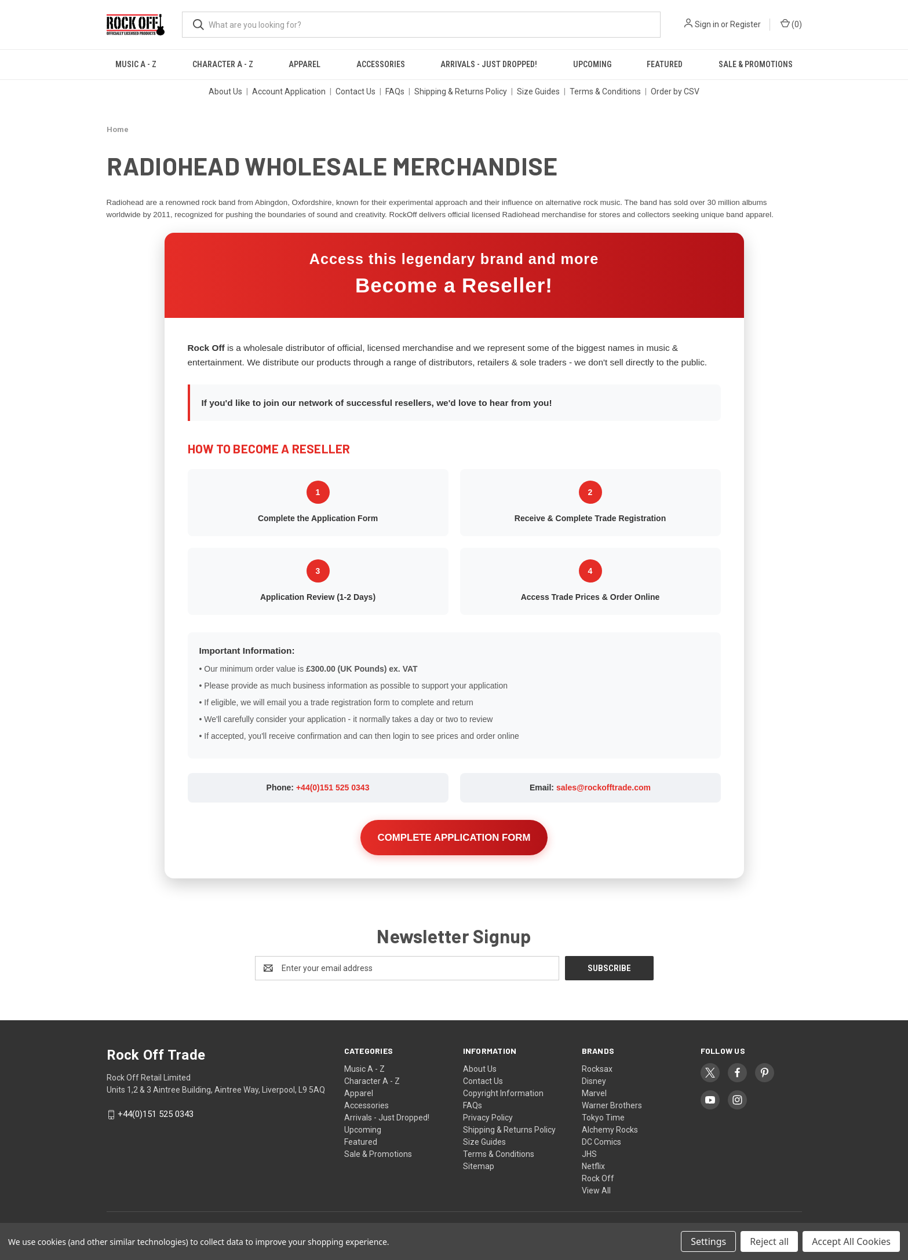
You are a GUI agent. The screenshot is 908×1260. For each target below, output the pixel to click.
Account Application (289, 91)
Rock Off (598, 1178)
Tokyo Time (603, 1117)
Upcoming (592, 64)
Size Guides (538, 91)
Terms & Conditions (605, 91)
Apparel (304, 64)
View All (596, 1190)
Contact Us (355, 91)
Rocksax (597, 1069)
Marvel (594, 1093)
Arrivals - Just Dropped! (488, 64)
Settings (708, 1241)
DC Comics (601, 1142)
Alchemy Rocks (610, 1129)
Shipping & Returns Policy (460, 91)
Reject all (769, 1241)
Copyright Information (503, 1093)
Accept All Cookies (851, 1241)
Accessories (380, 64)
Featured (665, 64)
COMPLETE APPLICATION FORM (454, 837)
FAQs (394, 91)
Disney (594, 1081)
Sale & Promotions (756, 64)
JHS (589, 1154)
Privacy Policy (488, 1117)
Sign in (707, 24)
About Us (225, 91)
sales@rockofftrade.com (603, 787)
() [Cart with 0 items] (791, 24)
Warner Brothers (612, 1105)
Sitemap (478, 1166)
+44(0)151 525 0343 (333, 787)
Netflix (593, 1166)
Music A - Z (135, 64)
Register (745, 24)
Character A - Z (222, 64)
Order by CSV (675, 91)
